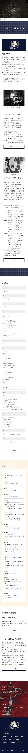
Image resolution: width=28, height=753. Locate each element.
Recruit (5, 743)
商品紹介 (14, 669)
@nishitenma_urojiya (14, 147)
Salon (22, 736)
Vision (16, 736)
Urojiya (8, 123)
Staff (4, 739)
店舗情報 (14, 450)
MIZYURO (14, 260)
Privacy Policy (5, 750)
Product (12, 743)
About (10, 736)
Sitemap (12, 750)
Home (4, 736)
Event (10, 739)
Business (20, 743)
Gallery (17, 739)
